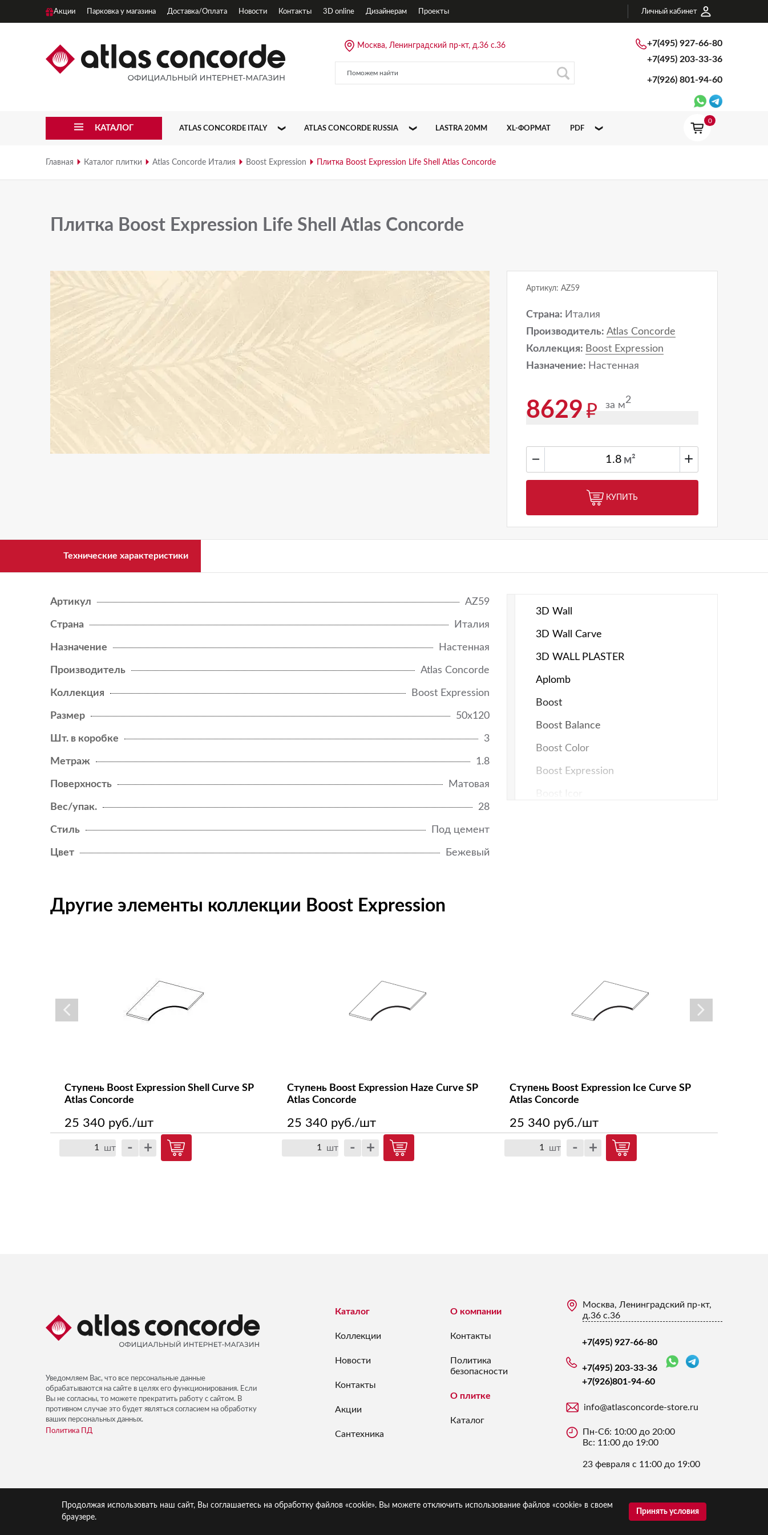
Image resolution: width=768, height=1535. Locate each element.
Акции (348, 1415)
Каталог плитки (113, 162)
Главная (60, 162)
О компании (476, 1317)
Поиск (563, 73)
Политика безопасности (479, 1372)
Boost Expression (276, 162)
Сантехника (359, 1439)
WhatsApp (672, 1367)
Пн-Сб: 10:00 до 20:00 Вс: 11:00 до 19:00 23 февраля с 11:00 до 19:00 (641, 1454)
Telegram (692, 1367)
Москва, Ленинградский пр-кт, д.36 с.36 (431, 46)
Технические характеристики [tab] (138, 558)
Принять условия (667, 1512)
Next (701, 1016)
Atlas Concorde (641, 332)
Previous (66, 1016)
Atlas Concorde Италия (194, 162)
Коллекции (358, 1341)
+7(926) (684, 79)
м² (630, 460)
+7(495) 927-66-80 (684, 43)
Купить (612, 498)
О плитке (470, 1401)
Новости (353, 1366)
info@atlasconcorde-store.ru (641, 1413)
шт (110, 1153)
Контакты (355, 1390)
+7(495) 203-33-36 (684, 59)
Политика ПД (69, 1436)
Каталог (352, 1317)
